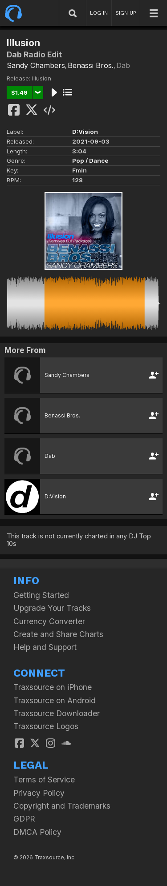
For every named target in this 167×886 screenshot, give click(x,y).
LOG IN (99, 13)
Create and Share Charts (58, 634)
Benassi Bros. (91, 65)
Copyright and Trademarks (61, 805)
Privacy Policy (39, 793)
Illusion (41, 78)
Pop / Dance (90, 160)
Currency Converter (49, 621)
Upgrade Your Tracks (52, 608)
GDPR (24, 818)
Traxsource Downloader (56, 713)
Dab (123, 65)
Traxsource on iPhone (52, 687)
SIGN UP (125, 13)
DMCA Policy (37, 832)
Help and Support (45, 647)
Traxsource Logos (45, 726)
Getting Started (41, 595)
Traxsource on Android (54, 700)
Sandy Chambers (36, 65)
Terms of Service (44, 779)
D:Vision (85, 131)
